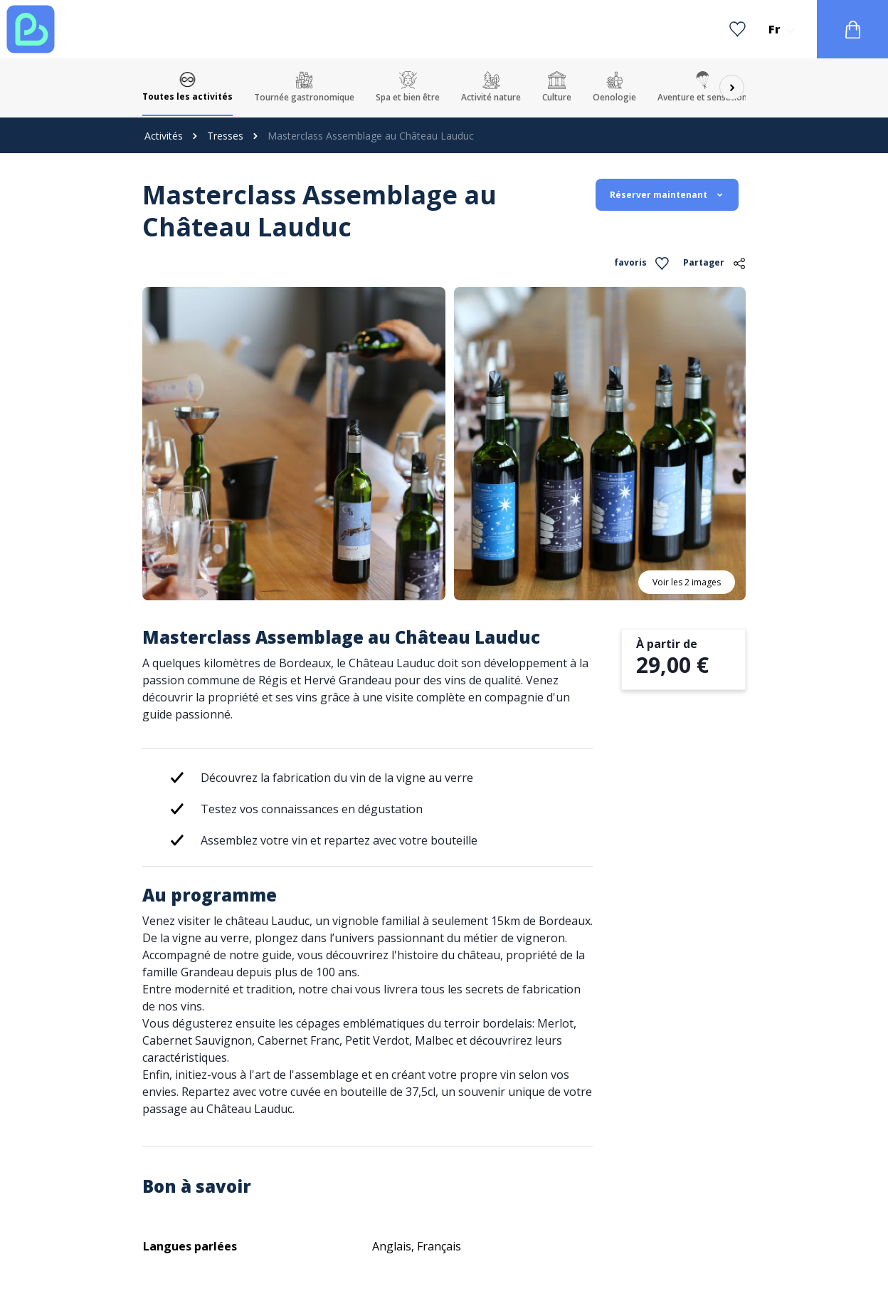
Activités (163, 135)
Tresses (225, 135)
